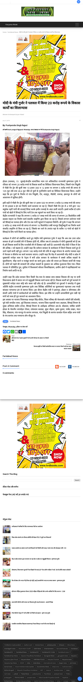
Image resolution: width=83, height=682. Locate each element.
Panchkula (47, 665)
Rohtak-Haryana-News (23, 673)
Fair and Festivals (62, 640)
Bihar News (71, 637)
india (28, 655)
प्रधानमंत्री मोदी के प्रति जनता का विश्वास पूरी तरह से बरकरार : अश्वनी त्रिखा (32, 594)
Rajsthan (65, 669)
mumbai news (58, 662)
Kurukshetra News (43, 658)
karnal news (8, 658)
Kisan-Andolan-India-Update (24, 658)
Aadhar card (28, 637)
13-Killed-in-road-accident (12, 637)
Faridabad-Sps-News (11, 647)
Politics (68, 665)
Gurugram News (49, 647)
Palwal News (25, 665)
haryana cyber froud (11, 651)
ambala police (51, 637)
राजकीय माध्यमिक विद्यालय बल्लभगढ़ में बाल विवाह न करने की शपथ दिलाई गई (33, 615)
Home (5, 32)
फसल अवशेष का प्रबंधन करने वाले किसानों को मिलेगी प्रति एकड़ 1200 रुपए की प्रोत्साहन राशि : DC (39, 540)
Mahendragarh (9, 662)
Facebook (75, 358)
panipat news (58, 665)
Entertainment (48, 640)
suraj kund (7, 676)
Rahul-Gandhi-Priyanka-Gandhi (49, 669)
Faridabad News (13, 32)
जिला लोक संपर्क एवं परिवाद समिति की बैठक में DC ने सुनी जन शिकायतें (31, 529)
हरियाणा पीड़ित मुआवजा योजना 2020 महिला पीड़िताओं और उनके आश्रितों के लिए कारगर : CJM (38, 583)
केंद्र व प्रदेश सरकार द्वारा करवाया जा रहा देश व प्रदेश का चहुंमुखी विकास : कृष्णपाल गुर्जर (35, 550)
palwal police (36, 665)
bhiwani (61, 637)
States (73, 673)
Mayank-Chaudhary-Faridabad (27, 662)
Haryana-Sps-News (10, 655)
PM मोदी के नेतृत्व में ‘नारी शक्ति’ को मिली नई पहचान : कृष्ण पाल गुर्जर (31, 604)
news (68, 662)
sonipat (65, 673)
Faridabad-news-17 (64, 644)
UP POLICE (60, 676)
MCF (41, 662)
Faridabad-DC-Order (48, 644)
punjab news (31, 669)
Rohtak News (8, 673)
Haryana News (26, 651)
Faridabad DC (8, 644)
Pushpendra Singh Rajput (16, 125)
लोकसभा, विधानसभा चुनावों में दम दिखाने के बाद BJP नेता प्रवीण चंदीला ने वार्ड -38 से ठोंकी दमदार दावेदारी (41, 561)
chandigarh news (10, 640)
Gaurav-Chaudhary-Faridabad (31, 647)
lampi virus (55, 658)
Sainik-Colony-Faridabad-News (44, 673)
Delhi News (37, 640)
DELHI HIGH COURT (25, 640)
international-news (49, 655)
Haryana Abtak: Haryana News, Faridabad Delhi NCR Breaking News (31, 680)
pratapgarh (8, 669)
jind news (73, 655)
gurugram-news (63, 647)
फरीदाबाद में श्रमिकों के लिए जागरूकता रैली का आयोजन (27, 518)
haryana (74, 647)
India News (36, 655)
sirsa (58, 673)
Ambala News (39, 637)
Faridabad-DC (34, 644)
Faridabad (74, 640)
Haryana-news (67, 651)
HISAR (22, 655)
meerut (48, 662)
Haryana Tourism (53, 651)
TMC (44, 676)
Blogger (62, 358)
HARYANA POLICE (39, 651)
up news (51, 676)
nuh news (7, 665)
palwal (16, 665)
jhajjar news (63, 655)
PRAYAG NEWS (19, 669)
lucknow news (67, 658)
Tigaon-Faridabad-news (32, 676)
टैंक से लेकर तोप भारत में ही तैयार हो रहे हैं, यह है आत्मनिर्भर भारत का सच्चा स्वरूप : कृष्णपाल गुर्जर (38, 572)
